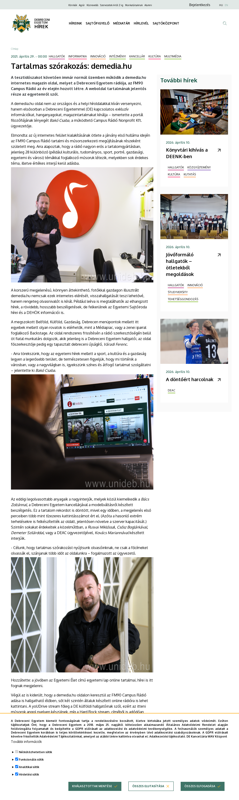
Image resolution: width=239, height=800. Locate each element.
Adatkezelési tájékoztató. (167, 736)
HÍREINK (75, 23)
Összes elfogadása (199, 786)
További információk (26, 742)
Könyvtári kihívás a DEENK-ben (187, 153)
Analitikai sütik (29, 767)
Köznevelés (92, 5)
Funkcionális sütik (31, 759)
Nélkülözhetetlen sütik (35, 752)
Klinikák (72, 5)
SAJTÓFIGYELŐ (97, 23)
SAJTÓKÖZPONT (166, 23)
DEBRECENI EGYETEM (42, 21)
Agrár (82, 5)
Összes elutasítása (148, 786)
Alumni (148, 5)
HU (221, 5)
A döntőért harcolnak (189, 379)
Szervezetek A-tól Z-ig (111, 5)
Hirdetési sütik (29, 774)
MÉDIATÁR (121, 23)
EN (226, 5)
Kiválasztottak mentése (92, 786)
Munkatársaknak (134, 5)
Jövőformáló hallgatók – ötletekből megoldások (180, 264)
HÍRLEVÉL (141, 23)
